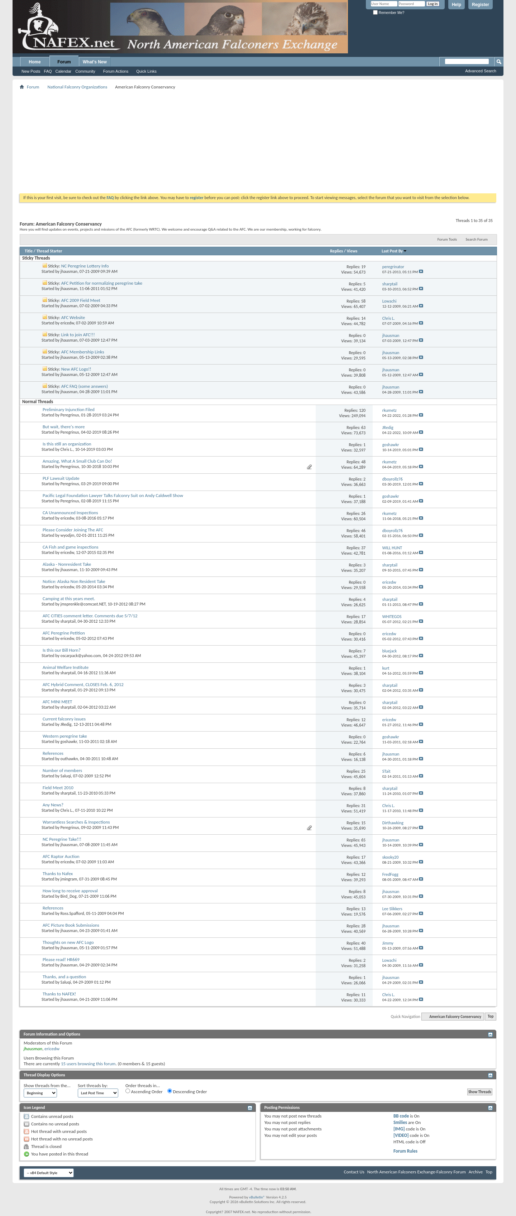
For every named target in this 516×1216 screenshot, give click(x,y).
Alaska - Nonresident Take (67, 564)
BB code (401, 1116)
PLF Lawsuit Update (61, 478)
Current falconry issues (64, 719)
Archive (476, 1171)
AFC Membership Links (82, 351)
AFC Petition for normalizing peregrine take (101, 283)
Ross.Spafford (72, 913)
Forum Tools (447, 239)
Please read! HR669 (61, 959)
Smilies (400, 1122)
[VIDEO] (401, 1135)
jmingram (69, 879)
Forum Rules (405, 1151)
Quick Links (146, 71)
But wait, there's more (64, 426)
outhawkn (69, 758)
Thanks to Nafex (58, 873)
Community (85, 71)
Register (480, 4)
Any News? (53, 804)
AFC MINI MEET (57, 701)
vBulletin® (257, 1197)
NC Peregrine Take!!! (62, 839)
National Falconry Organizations (77, 87)
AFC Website (73, 317)
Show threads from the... (47, 1085)
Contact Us (354, 1171)
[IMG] (399, 1128)
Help (456, 4)
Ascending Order (144, 1091)
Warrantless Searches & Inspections (76, 822)
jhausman (69, 271)
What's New (95, 61)
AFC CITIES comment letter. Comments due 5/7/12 (90, 615)
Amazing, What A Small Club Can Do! (77, 461)
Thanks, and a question (64, 976)
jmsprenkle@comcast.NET (83, 604)
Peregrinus (70, 415)
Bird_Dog (69, 896)
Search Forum (477, 239)
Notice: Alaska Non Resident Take (74, 581)
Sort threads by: (93, 1085)
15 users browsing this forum (88, 1063)
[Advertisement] (258, 141)
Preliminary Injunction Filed (69, 409)
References (53, 753)
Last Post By (394, 251)
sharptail (68, 621)
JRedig (66, 724)
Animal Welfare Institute (66, 667)
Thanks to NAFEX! (59, 994)
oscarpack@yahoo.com (81, 655)
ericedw (67, 322)
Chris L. (67, 449)
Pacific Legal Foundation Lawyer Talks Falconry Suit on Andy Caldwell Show (113, 495)
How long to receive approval (70, 890)
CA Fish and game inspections (71, 547)
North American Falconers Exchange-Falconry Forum (416, 1171)
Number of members (62, 770)
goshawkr (69, 741)
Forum (64, 61)
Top (490, 1016)
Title (29, 251)
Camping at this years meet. (69, 598)
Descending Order (187, 1091)
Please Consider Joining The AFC (73, 529)
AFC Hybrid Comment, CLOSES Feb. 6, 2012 (83, 684)
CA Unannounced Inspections (70, 512)
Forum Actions (115, 71)
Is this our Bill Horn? (62, 650)
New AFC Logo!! (76, 369)
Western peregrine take (65, 736)
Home (34, 61)
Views (352, 251)
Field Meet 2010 (58, 787)
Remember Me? (388, 13)
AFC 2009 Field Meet (80, 300)
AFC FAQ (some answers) (84, 386)
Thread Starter (49, 251)
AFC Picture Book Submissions (71, 925)
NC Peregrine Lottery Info (85, 266)
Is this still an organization (67, 444)
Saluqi (66, 775)
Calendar (64, 71)
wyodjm (68, 535)
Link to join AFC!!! (78, 334)
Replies (336, 251)
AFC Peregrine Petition (64, 633)
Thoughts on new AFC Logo (68, 942)
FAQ (48, 71)
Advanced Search (480, 71)
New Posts (31, 71)
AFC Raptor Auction (61, 856)
